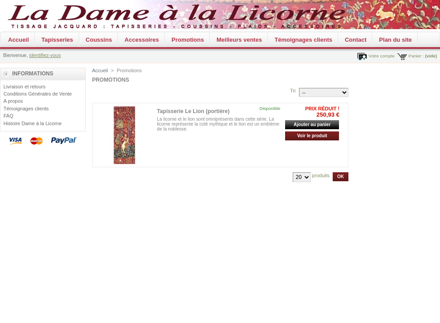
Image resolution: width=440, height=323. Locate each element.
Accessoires (141, 39)
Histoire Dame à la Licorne (33, 123)
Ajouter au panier (312, 124)
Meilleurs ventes (239, 39)
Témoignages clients (303, 39)
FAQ (8, 115)
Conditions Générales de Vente (38, 93)
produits (321, 175)
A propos (13, 101)
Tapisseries (57, 39)
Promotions (188, 39)
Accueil (18, 39)
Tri (292, 90)
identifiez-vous (45, 55)
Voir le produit (312, 135)
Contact (355, 39)
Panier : (416, 55)
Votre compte (382, 55)
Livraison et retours (25, 86)
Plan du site (395, 39)
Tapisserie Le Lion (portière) (193, 111)
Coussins (99, 39)
